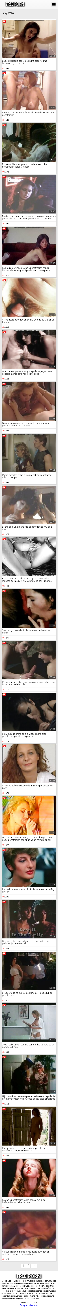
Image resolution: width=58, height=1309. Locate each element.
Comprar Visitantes (29, 1305)
